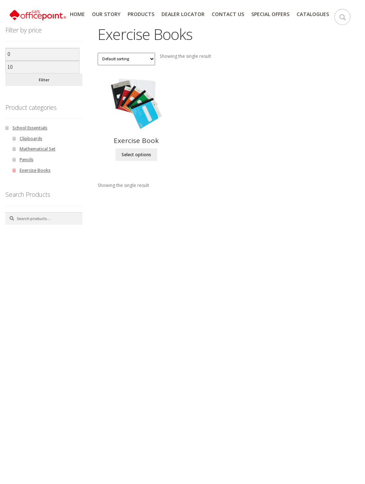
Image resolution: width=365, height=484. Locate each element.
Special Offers (270, 14)
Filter (44, 79)
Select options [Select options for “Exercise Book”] (136, 155)
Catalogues (313, 14)
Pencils (27, 160)
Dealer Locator (183, 14)
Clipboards (31, 139)
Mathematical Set (38, 149)
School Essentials (29, 128)
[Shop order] (126, 59)
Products (141, 14)
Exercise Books (35, 170)
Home (77, 14)
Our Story (106, 14)
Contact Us (228, 14)
